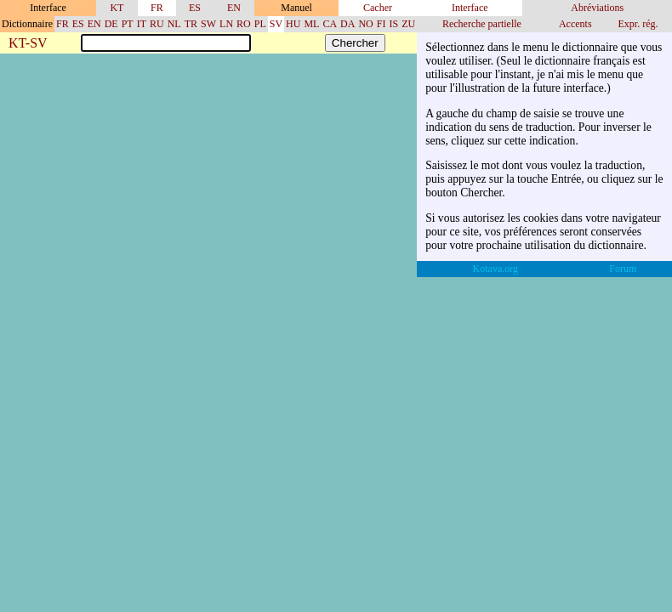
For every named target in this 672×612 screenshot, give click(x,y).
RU (157, 24)
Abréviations (597, 8)
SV (276, 24)
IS (393, 24)
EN (234, 8)
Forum (622, 269)
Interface (470, 8)
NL (174, 24)
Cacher (377, 8)
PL (260, 24)
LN (226, 24)
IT (141, 24)
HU (293, 24)
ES (195, 8)
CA (329, 24)
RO (243, 24)
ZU (408, 24)
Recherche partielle (481, 24)
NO (365, 24)
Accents (575, 24)
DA (347, 24)
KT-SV (28, 44)
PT (128, 24)
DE (111, 24)
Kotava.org (495, 269)
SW (208, 24)
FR (157, 8)
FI (381, 24)
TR (191, 24)
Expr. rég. (638, 24)
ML (311, 24)
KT (116, 8)
